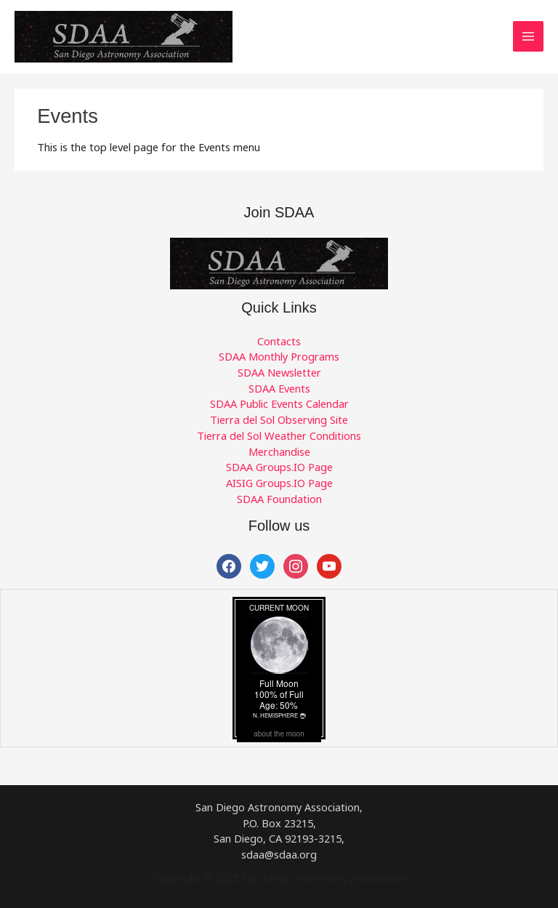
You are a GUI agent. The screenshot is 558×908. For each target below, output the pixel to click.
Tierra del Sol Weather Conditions (279, 435)
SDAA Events (279, 388)
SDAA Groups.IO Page (279, 466)
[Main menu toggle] (528, 36)
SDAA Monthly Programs (279, 356)
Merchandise (279, 451)
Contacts (279, 341)
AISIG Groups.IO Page (279, 482)
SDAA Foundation (279, 498)
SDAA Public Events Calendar (279, 403)
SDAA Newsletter (279, 372)
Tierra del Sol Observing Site (279, 419)
